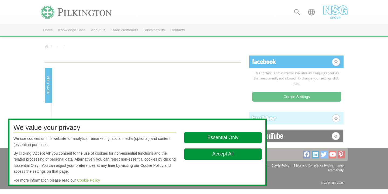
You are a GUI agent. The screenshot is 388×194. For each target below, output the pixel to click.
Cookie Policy (88, 180)
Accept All (223, 154)
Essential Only (222, 137)
